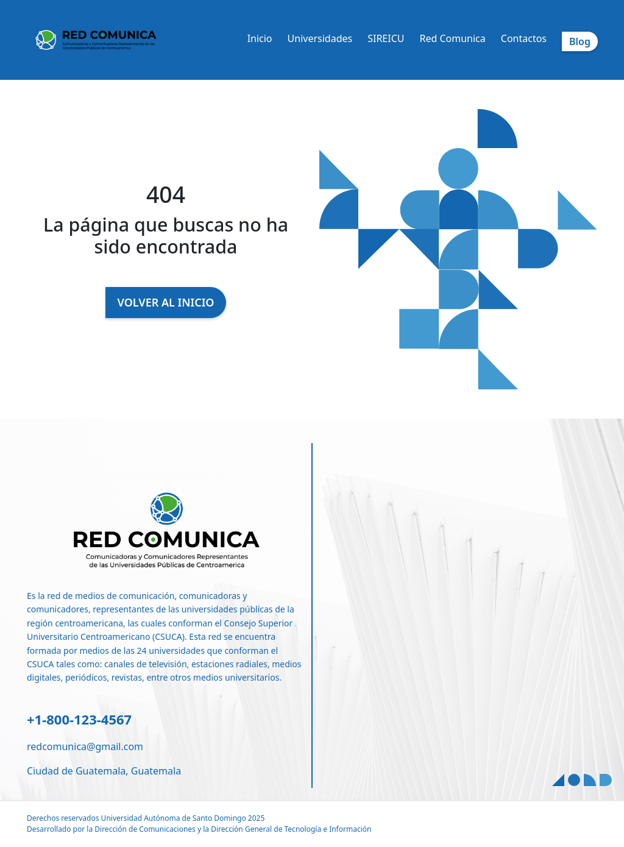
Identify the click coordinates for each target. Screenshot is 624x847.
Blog (579, 41)
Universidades (320, 38)
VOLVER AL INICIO (166, 302)
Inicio (259, 38)
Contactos (524, 38)
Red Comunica (452, 38)
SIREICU (385, 38)
